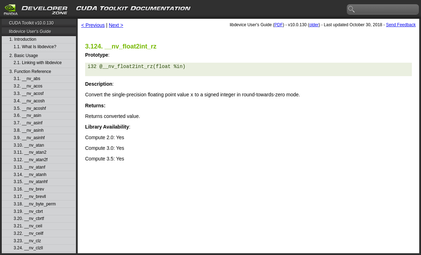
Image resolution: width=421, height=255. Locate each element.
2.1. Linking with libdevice (38, 63)
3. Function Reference (30, 71)
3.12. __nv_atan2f (31, 160)
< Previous (93, 25)
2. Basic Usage (24, 55)
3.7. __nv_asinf (28, 123)
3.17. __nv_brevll (30, 196)
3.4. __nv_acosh (29, 101)
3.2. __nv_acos (28, 86)
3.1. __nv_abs (27, 78)
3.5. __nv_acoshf (30, 108)
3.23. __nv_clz (27, 241)
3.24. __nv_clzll (28, 248)
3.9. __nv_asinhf (29, 138)
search (351, 9)
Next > (116, 25)
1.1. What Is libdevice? (35, 47)
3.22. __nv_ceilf (28, 233)
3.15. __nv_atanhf (31, 182)
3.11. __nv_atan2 (30, 152)
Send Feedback (401, 24)
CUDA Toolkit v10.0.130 (31, 23)
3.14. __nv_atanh (30, 174)
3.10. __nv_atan (29, 145)
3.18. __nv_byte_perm (35, 204)
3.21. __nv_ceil (28, 226)
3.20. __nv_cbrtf (29, 218)
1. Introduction (23, 39)
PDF (278, 24)
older (314, 24)
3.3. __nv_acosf (29, 93)
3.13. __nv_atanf (29, 167)
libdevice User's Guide (30, 31)
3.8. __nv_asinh (29, 130)
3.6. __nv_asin (27, 115)
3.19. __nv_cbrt (28, 211)
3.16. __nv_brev (29, 189)
